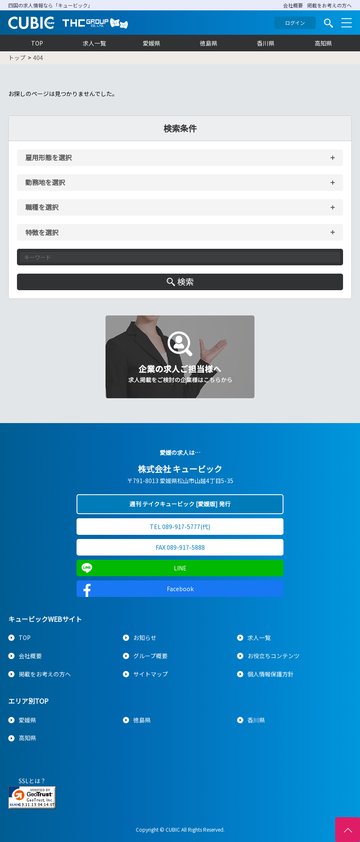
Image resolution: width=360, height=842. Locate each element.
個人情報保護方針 (270, 674)
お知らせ (144, 637)
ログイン (295, 22)
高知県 (323, 43)
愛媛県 (151, 43)
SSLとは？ (32, 781)
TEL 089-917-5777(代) (180, 526)
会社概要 (293, 5)
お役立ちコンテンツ (273, 656)
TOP (37, 43)
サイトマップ (150, 674)
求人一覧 (94, 43)
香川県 (265, 43)
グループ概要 (150, 656)
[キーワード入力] (180, 257)
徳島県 (208, 43)
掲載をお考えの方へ (329, 5)
